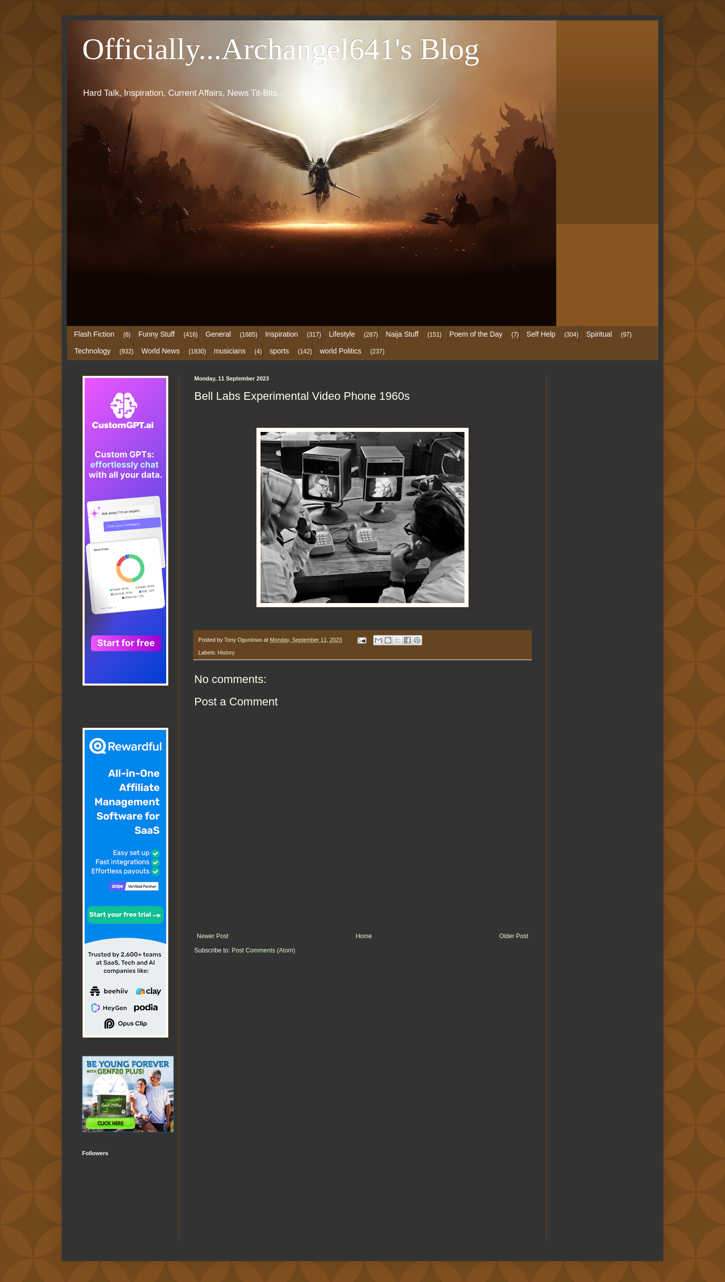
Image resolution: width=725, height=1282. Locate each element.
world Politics (340, 351)
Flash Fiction (94, 334)
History (226, 652)
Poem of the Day (475, 334)
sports (279, 351)
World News (160, 351)
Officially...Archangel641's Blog (280, 49)
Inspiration (281, 334)
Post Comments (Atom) (263, 950)
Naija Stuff (402, 334)
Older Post (513, 936)
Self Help (541, 334)
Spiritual (599, 334)
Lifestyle (342, 334)
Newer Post (212, 936)
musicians (229, 351)
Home (364, 936)
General (218, 334)
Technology (92, 351)
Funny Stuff (156, 334)
